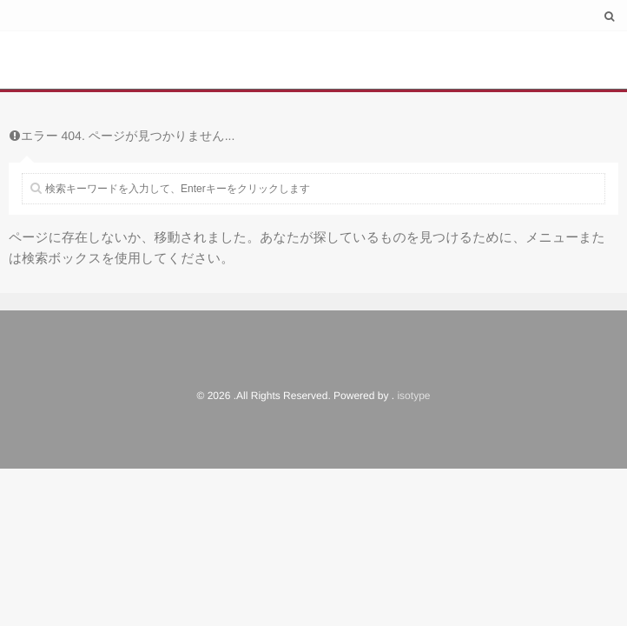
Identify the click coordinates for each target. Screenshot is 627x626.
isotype (413, 396)
